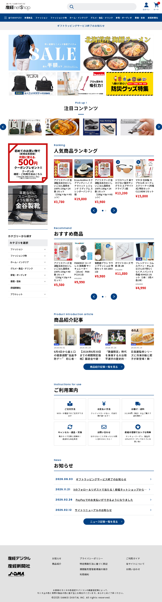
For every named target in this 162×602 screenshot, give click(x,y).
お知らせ (56, 558)
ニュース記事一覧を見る (104, 521)
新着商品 (29, 17)
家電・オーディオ (124, 17)
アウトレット (16, 294)
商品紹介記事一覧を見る (104, 367)
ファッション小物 (58, 17)
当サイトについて (135, 564)
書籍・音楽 (140, 17)
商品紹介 (56, 564)
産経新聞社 (153, 17)
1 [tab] (102, 210)
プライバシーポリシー (91, 558)
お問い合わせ (133, 569)
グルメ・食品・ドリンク (102, 17)
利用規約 (84, 574)
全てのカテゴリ (15, 17)
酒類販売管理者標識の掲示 (94, 569)
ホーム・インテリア (79, 17)
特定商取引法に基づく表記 (94, 564)
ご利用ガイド (133, 558)
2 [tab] (105, 210)
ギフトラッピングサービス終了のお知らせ (81, 25)
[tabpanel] (63, 181)
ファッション (41, 17)
